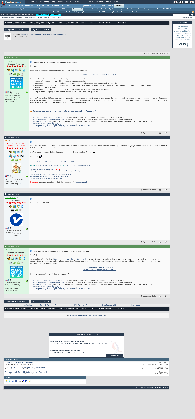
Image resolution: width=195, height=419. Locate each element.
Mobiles (110, 6)
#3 (167, 194)
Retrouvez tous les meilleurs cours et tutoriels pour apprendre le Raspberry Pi (64, 111)
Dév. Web (70, 6)
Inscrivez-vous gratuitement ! (49, 15)
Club (115, 2)
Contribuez (136, 12)
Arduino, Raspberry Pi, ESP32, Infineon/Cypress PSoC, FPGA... (53, 162)
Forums (33, 2)
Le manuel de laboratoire (50, 165)
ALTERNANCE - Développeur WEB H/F (67, 341)
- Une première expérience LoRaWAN (42, 169)
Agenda (46, 17)
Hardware (56, 9)
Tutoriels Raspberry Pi (76, 12)
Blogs (60, 2)
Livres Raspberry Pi (123, 12)
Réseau (87, 9)
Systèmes (119, 6)
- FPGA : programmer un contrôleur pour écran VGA (46, 178)
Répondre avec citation (148, 133)
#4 (167, 246)
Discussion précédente (77, 315)
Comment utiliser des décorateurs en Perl (48, 120)
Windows (33, 9)
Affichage (163, 53)
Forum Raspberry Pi (93, 12)
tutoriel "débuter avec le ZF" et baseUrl (19, 363)
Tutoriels (44, 2)
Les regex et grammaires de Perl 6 (45, 123)
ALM (48, 6)
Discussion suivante (96, 315)
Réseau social (29, 17)
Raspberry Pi (77, 9)
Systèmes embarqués (116, 9)
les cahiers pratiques (71, 165)
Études (99, 2)
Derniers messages (8, 17)
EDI (77, 6)
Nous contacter (141, 387)
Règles (59, 17)
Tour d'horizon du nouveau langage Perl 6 (49, 127)
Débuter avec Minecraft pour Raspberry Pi (99, 75)
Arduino (47, 9)
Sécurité (104, 9)
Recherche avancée (187, 17)
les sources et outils (84, 165)
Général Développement (24, 23)
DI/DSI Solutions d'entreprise (23, 6)
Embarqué (61, 23)
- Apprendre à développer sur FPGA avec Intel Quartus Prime (49, 176)
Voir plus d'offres (114, 355)
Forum (9, 23)
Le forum (39, 165)
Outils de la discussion (149, 53)
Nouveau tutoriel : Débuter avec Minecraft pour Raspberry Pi (43, 34)
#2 (167, 137)
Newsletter (78, 2)
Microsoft (55, 6)
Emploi (90, 2)
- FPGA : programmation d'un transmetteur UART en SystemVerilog (51, 175)
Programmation (86, 6)
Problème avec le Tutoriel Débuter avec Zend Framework (26, 372)
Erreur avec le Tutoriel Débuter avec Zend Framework (25, 367)
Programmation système (45, 23)
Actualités (28, 305)
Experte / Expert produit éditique (65, 350)
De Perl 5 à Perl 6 (39, 122)
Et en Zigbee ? (79, 171)
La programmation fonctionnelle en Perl (48, 118)
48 (20, 184)
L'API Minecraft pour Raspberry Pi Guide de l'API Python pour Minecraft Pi (99, 269)
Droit (108, 2)
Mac (69, 9)
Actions (18, 17)
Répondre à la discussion (16, 29)
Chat (68, 2)
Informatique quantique (146, 9)
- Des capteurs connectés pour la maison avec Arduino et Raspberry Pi (52, 171)
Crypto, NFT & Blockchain (166, 9)
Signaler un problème (41, 29)
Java (62, 6)
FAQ (53, 2)
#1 (167, 57)
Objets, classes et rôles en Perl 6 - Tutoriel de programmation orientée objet (61, 125)
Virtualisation (131, 9)
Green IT (95, 9)
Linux (40, 9)
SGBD (96, 6)
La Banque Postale (63, 352)
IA (43, 6)
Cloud (38, 6)
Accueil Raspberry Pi (60, 12)
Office (103, 6)
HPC (63, 9)
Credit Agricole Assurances (68, 344)
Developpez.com (152, 387)
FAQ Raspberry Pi (108, 12)
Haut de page (163, 387)
